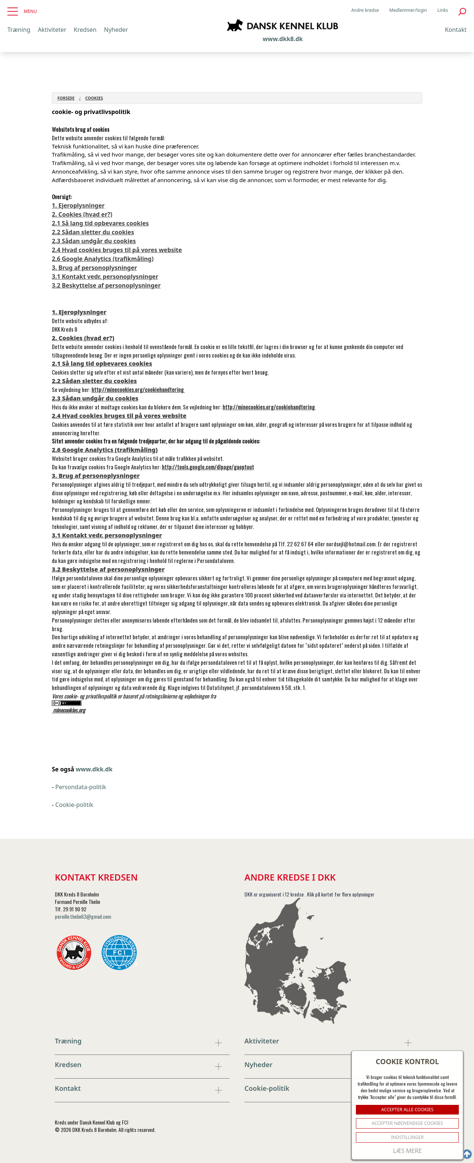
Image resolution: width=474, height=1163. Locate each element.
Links (442, 10)
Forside (66, 98)
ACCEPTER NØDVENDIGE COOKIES (407, 1123)
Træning (18, 30)
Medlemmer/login (408, 10)
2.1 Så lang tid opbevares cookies (100, 223)
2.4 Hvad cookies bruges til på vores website (117, 250)
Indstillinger (407, 1137)
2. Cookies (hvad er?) (82, 214)
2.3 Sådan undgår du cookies (94, 241)
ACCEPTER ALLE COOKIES (407, 1109)
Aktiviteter (52, 30)
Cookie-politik (74, 805)
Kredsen (85, 30)
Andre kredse (365, 10)
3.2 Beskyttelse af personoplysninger (106, 285)
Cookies (94, 98)
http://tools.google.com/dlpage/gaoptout (208, 467)
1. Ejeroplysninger (78, 205)
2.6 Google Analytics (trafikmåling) (103, 259)
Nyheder (116, 30)
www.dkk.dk (94, 769)
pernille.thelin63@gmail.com (83, 916)
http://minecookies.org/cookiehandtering (138, 389)
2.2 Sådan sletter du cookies (93, 232)
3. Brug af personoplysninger (94, 268)
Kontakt (456, 30)
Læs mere (407, 1151)
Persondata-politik (80, 787)
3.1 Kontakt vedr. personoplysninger (105, 276)
